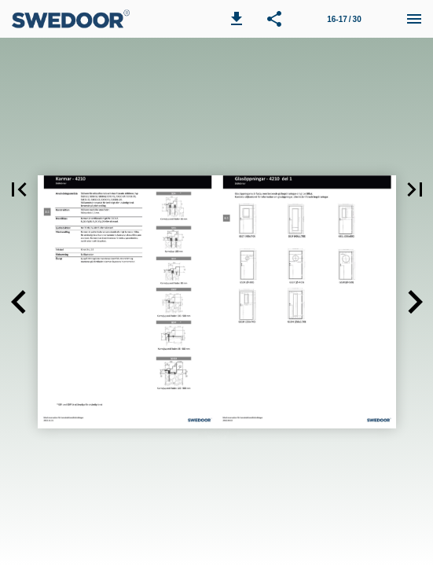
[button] (236, 19)
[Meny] (414, 19)
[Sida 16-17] (344, 19)
